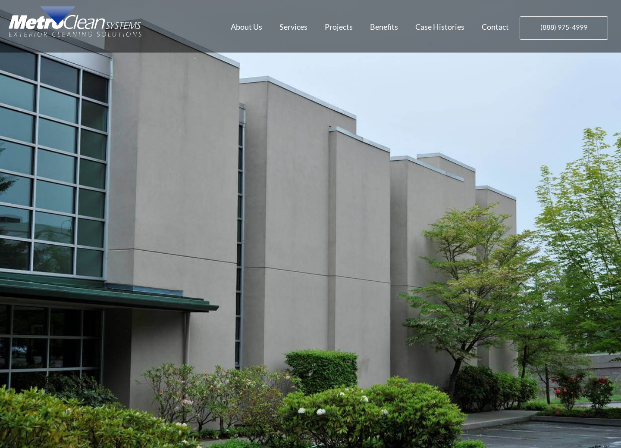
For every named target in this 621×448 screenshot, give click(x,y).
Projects (339, 26)
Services (293, 26)
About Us (246, 26)
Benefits (384, 26)
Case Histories (439, 26)
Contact (495, 26)
